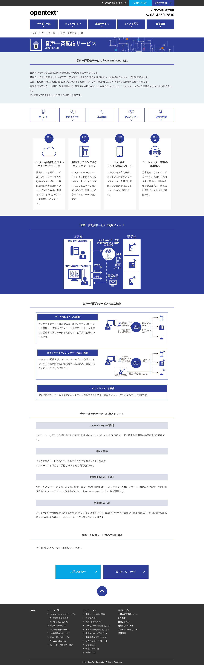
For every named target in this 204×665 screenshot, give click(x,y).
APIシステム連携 (59, 622)
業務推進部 (89, 645)
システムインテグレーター (96, 641)
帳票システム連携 (59, 618)
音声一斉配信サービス (59, 629)
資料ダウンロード (163, 3)
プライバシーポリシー (127, 629)
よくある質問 (131, 25)
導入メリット (131, 115)
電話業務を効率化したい (95, 637)
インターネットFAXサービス (61, 614)
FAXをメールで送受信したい (97, 626)
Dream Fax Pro (58, 641)
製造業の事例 (90, 618)
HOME (33, 610)
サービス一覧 (44, 25)
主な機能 (102, 115)
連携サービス (102, 25)
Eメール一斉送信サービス (60, 645)
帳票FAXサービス (57, 626)
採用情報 (122, 633)
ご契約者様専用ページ (114, 3)
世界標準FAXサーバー (59, 633)
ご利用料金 (161, 115)
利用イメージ (73, 115)
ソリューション (73, 25)
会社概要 (160, 25)
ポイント (43, 115)
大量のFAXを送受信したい (96, 629)
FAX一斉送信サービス (59, 637)
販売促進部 (89, 652)
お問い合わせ (140, 3)
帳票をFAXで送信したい (95, 633)
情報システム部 (91, 648)
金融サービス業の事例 (94, 614)
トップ (33, 33)
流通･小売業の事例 (92, 622)
